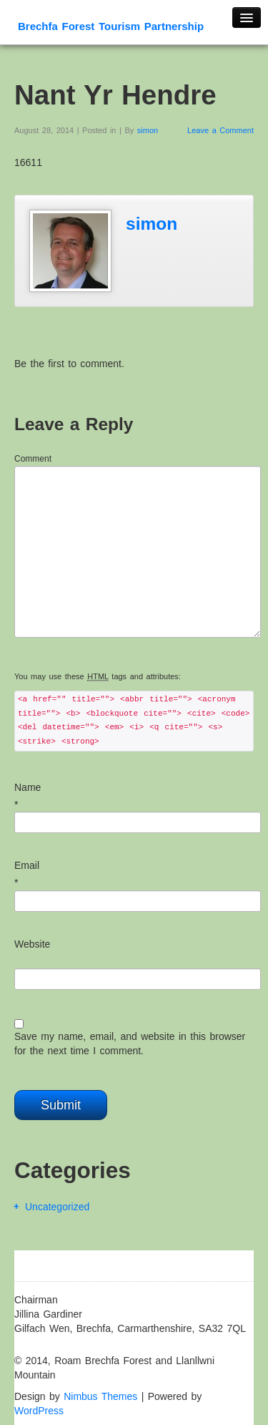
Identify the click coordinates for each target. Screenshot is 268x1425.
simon (147, 130)
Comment (32, 459)
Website (32, 944)
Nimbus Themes (100, 1396)
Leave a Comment (220, 130)
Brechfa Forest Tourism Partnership (111, 26)
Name (27, 787)
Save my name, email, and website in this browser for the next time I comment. (129, 1043)
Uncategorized (57, 1206)
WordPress (39, 1410)
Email (26, 865)
